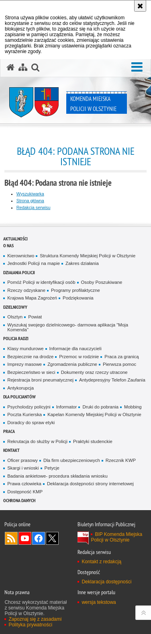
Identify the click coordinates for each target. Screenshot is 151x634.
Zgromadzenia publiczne (72, 364)
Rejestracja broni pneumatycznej (40, 380)
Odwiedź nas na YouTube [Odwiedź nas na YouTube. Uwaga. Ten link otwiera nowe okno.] (24, 538)
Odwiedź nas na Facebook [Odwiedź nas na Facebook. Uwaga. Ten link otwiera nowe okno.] (38, 538)
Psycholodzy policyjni (28, 406)
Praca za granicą (121, 356)
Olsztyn (14, 316)
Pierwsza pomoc (119, 364)
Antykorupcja (20, 388)
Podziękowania (78, 297)
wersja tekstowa (99, 602)
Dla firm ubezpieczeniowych (71, 460)
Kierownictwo (20, 255)
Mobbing (133, 406)
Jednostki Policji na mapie (33, 263)
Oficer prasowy (22, 460)
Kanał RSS (11, 538)
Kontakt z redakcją (101, 561)
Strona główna (30, 200)
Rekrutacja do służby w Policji (37, 441)
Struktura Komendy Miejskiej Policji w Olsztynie (87, 255)
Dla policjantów (19, 397)
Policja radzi (16, 338)
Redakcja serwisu (33, 207)
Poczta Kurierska (24, 414)
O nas (8, 245)
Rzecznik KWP (121, 460)
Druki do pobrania (100, 406)
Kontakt (11, 450)
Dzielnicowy (15, 307)
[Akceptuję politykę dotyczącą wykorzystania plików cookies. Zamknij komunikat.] (140, 6)
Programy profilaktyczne (75, 290)
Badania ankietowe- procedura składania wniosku (57, 476)
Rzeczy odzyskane (26, 290)
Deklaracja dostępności (106, 582)
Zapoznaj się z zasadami (34, 619)
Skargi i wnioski (23, 468)
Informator (66, 406)
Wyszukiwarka (30, 193)
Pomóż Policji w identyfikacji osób (41, 282)
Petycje (52, 468)
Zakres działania (82, 263)
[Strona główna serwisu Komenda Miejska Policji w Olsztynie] (10, 67)
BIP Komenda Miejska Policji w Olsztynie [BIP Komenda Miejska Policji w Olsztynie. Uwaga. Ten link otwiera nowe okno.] (116, 537)
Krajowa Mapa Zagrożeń (32, 297)
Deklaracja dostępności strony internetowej (90, 483)
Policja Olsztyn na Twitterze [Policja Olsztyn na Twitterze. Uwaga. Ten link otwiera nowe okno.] (52, 538)
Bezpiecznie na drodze (30, 356)
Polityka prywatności (30, 625)
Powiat (35, 316)
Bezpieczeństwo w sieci (31, 372)
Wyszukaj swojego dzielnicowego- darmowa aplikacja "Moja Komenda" (67, 327)
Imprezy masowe (24, 364)
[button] (137, 67)
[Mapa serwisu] (22, 67)
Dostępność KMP (25, 491)
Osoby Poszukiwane (101, 282)
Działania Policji (19, 272)
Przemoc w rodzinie (79, 356)
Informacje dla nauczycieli (75, 348)
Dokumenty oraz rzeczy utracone (94, 372)
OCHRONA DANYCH (19, 500)
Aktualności (15, 239)
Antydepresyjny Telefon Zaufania (112, 380)
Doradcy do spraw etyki (31, 422)
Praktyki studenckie (92, 441)
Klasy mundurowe (25, 348)
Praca (9, 431)
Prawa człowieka (24, 483)
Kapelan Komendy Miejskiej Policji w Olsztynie (94, 414)
